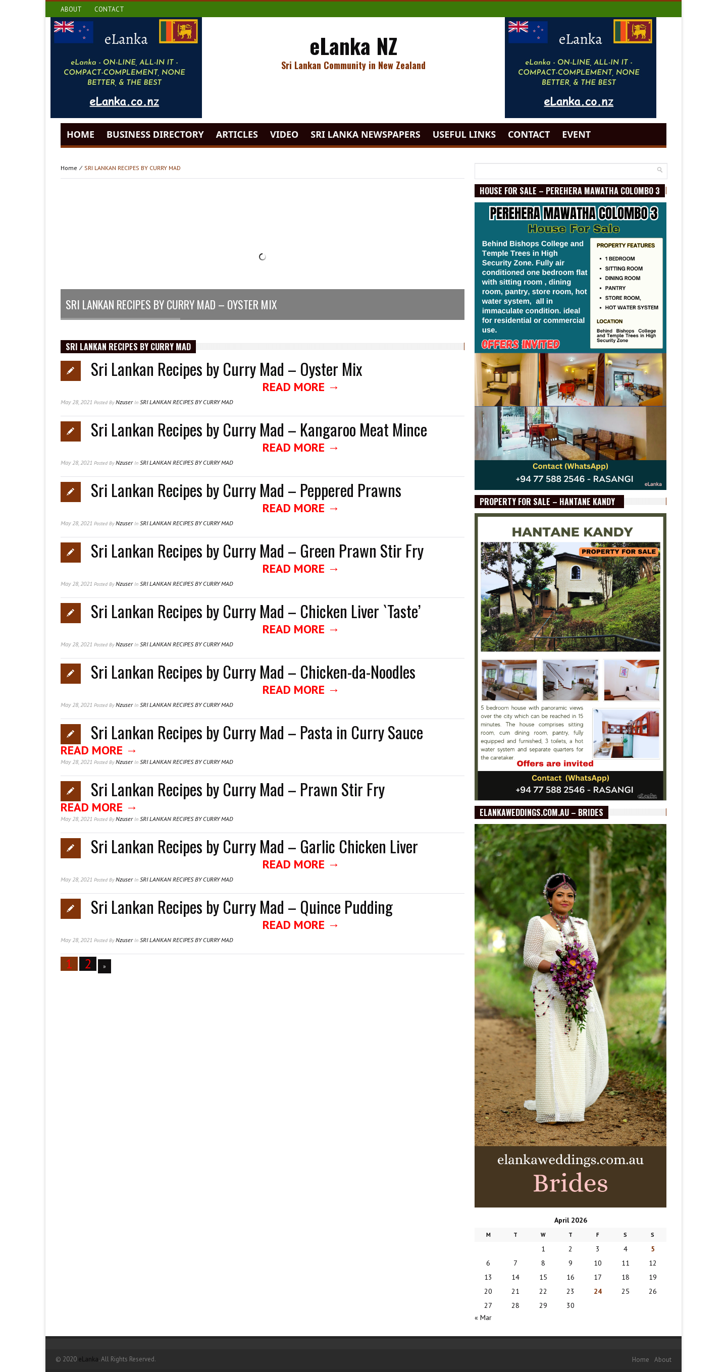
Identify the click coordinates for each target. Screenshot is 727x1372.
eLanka (88, 1359)
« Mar (483, 1317)
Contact (109, 9)
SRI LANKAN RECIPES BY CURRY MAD (186, 402)
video (284, 134)
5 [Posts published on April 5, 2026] (653, 1248)
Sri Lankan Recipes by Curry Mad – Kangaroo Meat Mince (259, 429)
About (71, 9)
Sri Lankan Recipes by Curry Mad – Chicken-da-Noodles (253, 671)
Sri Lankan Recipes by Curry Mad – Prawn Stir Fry (238, 789)
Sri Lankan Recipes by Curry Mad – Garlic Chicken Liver (254, 846)
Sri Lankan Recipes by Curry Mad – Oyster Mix (226, 368)
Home (80, 134)
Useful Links (464, 134)
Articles (237, 134)
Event (576, 134)
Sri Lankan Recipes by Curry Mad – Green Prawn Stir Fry (257, 550)
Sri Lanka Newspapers (365, 134)
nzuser (124, 402)
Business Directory (155, 134)
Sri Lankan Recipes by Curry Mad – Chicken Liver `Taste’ (256, 611)
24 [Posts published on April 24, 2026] (598, 1291)
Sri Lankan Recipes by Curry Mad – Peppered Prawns (246, 490)
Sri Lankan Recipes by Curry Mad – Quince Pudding (242, 906)
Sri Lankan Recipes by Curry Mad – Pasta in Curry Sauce (257, 732)
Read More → (301, 387)
